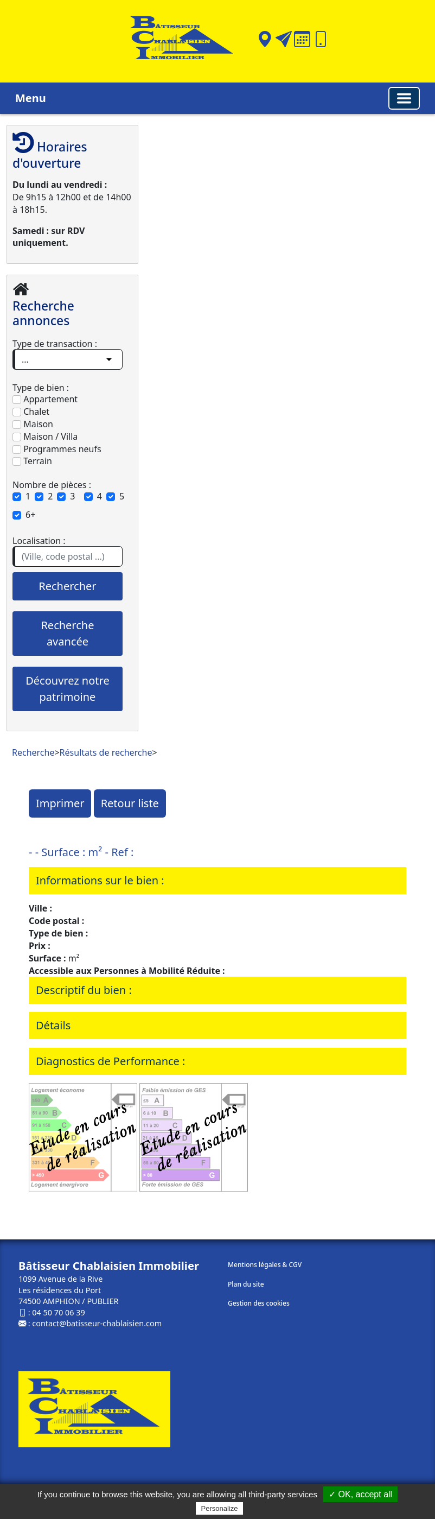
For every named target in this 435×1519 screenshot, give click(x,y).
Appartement (45, 399)
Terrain (32, 461)
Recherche (33, 752)
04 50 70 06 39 (58, 1312)
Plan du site (246, 1284)
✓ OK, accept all (360, 1494)
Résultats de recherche (106, 752)
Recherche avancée (67, 633)
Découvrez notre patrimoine (67, 688)
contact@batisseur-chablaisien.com (97, 1323)
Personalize (219, 1508)
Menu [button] (30, 98)
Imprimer (60, 803)
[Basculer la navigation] (404, 98)
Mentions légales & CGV (265, 1264)
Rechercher (67, 586)
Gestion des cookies (259, 1303)
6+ (30, 515)
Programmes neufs (56, 449)
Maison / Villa (45, 436)
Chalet (30, 411)
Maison (32, 424)
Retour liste (130, 803)
